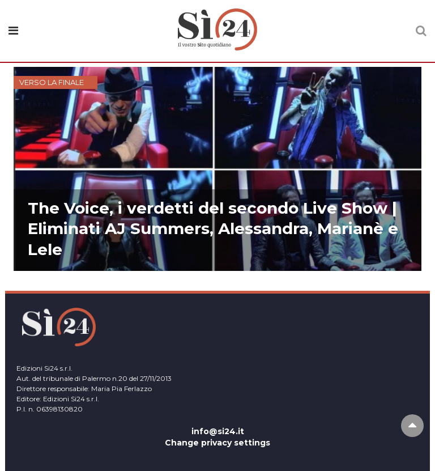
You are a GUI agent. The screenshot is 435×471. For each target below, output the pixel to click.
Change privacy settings (217, 443)
